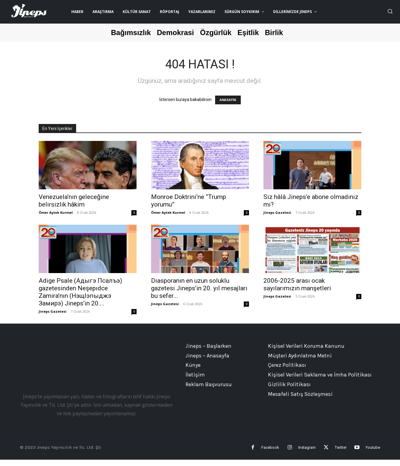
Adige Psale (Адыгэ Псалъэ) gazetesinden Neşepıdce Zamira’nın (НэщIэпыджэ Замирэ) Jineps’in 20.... (80, 292)
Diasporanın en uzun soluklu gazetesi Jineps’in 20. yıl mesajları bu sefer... (199, 288)
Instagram (295, 450)
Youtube (373, 450)
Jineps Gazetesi (277, 212)
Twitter (334, 450)
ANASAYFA (228, 100)
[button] (390, 11)
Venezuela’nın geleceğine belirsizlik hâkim (74, 200)
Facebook (252, 450)
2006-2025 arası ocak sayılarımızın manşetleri (297, 284)
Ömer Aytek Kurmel (56, 212)
